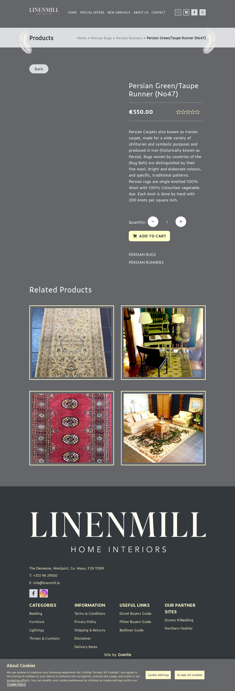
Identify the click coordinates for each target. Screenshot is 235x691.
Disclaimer (82, 638)
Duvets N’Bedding (179, 620)
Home (72, 12)
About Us (140, 12)
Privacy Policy (85, 622)
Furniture (36, 622)
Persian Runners (129, 37)
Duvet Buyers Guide (136, 613)
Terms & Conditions (90, 613)
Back (39, 68)
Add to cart (153, 236)
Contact (158, 12)
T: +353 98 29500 (44, 576)
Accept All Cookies (189, 675)
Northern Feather (179, 628)
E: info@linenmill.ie (45, 583)
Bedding (36, 613)
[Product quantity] (167, 222)
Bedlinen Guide (132, 630)
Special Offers (92, 12)
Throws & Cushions (44, 638)
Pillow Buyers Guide (136, 622)
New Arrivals (118, 12)
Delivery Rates (86, 646)
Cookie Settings (158, 675)
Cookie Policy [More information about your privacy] (16, 684)
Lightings (36, 630)
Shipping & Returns (90, 630)
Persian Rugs (101, 37)
